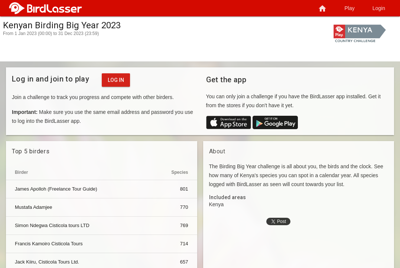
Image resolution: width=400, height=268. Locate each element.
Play (350, 8)
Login (379, 8)
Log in (116, 80)
